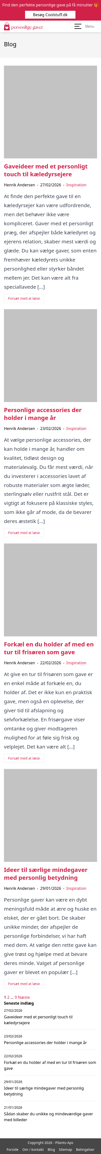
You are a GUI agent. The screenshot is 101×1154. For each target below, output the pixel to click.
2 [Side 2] (8, 997)
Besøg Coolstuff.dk (50, 14)
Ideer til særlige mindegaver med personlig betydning (44, 1091)
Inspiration (76, 185)
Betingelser (85, 1149)
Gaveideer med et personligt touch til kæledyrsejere (38, 1019)
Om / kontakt (33, 1149)
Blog (51, 1149)
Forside (12, 1149)
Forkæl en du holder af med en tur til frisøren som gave (50, 1065)
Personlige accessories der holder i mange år (45, 1042)
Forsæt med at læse (24, 298)
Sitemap (65, 1149)
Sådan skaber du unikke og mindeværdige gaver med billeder (48, 1116)
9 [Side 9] (15, 997)
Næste (24, 997)
